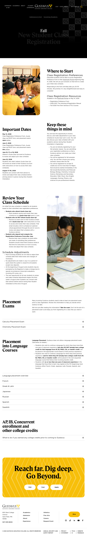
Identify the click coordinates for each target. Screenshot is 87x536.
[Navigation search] (81, 7)
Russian (5, 397)
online (8, 140)
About (23, 5)
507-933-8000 (7, 522)
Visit (56, 6)
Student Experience (30, 6)
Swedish (5, 407)
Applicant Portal (68, 79)
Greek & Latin (8, 386)
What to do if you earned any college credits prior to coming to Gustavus (33, 438)
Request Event (48, 521)
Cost (61, 6)
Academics (16, 5)
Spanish (5, 402)
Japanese (6, 391)
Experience (26, 521)
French (5, 381)
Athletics (47, 512)
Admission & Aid (8, 6)
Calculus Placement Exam (13, 322)
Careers (46, 518)
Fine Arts (47, 515)
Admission (26, 515)
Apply (66, 6)
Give (74, 514)
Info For (74, 6)
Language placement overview (15, 376)
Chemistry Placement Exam (14, 327)
